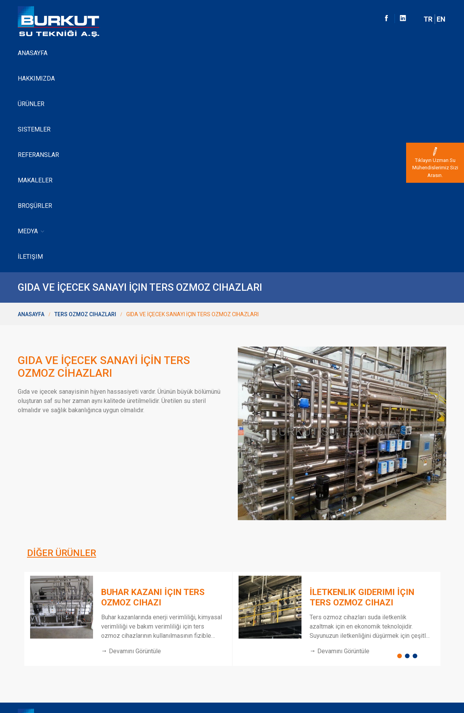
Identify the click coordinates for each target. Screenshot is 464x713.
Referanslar (194, 53)
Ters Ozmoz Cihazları (85, 111)
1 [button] (401, 454)
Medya (319, 53)
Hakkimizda (32, 588)
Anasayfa (32, 53)
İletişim (351, 53)
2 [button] (409, 454)
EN (441, 19)
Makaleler (239, 53)
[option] (128, 415)
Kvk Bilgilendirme (38, 654)
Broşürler (281, 53)
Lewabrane (31, 627)
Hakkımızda (73, 53)
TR (427, 19)
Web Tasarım (426, 686)
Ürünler (112, 53)
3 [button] (416, 454)
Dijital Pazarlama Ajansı (417, 694)
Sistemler (149, 53)
